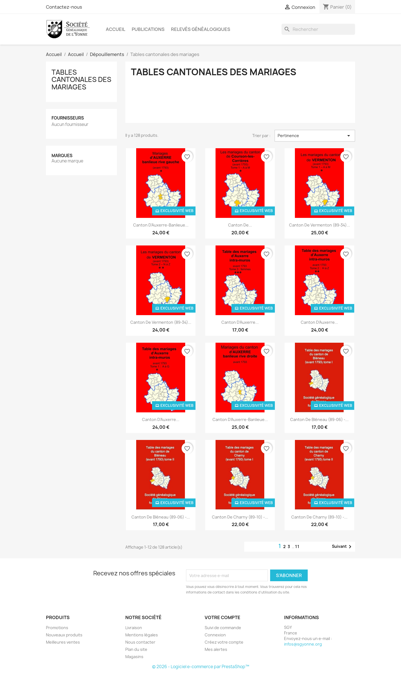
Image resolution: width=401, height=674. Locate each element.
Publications (148, 29)
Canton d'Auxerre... (240, 322)
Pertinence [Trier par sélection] (315, 135)
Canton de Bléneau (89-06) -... (319, 419)
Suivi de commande (223, 627)
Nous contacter (140, 642)
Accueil (115, 29)
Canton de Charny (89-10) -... (240, 517)
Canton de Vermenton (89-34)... (319, 225)
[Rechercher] (318, 29)
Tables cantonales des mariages (81, 79)
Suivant (342, 546)
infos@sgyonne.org (303, 644)
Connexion (215, 634)
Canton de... (240, 225)
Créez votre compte (224, 642)
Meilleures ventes (63, 642)
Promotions (57, 627)
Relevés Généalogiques (200, 29)
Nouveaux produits (64, 634)
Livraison (133, 627)
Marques (62, 156)
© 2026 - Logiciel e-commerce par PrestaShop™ (200, 667)
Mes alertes (216, 649)
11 (297, 546)
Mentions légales (141, 634)
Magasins (134, 656)
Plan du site (136, 649)
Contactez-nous (64, 7)
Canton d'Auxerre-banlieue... (161, 225)
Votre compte (222, 617)
